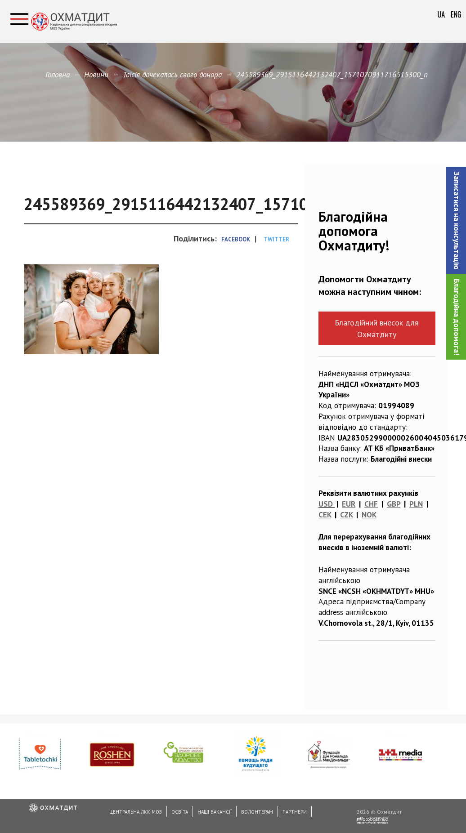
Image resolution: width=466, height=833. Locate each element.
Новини (96, 75)
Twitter (276, 239)
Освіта (179, 812)
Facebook (235, 239)
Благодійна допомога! (457, 317)
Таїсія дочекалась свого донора (172, 75)
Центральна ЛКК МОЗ (135, 812)
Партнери (294, 812)
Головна (57, 75)
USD (325, 504)
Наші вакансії (214, 812)
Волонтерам (257, 812)
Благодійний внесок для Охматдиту (377, 328)
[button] (456, 220)
